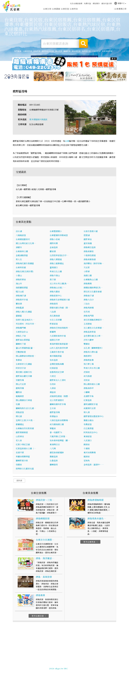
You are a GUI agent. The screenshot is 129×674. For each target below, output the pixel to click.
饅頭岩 (87, 444)
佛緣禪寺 (88, 355)
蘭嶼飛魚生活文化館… (26, 408)
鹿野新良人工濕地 (58, 380)
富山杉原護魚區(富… (25, 347)
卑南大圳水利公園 (92, 368)
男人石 (19, 259)
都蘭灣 (53, 331)
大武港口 (88, 440)
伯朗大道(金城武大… (25, 319)
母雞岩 (19, 464)
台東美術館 (21, 267)
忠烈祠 (87, 311)
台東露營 (56, 8)
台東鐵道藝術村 (23, 239)
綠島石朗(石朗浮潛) (24, 271)
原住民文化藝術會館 (93, 291)
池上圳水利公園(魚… (59, 283)
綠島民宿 (36, 51)
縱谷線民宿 (76, 51)
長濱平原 (20, 452)
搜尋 (83, 43)
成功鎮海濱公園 (57, 424)
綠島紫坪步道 (22, 299)
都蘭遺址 (20, 424)
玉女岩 (53, 408)
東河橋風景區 (56, 355)
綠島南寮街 (89, 251)
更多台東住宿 (39, 615)
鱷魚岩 (19, 392)
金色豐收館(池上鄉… (93, 335)
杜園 (18, 404)
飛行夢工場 (89, 364)
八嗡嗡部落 (21, 235)
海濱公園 (88, 275)
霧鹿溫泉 (54, 456)
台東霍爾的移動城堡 (59, 235)
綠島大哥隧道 (56, 259)
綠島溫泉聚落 (90, 331)
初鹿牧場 (20, 380)
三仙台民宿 (96, 51)
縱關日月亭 (55, 339)
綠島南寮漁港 (90, 259)
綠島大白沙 (89, 299)
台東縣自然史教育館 (25, 428)
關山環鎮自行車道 (24, 400)
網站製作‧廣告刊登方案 (102, 3)
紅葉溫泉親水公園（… (26, 448)
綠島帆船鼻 (89, 359)
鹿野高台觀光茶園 (24, 376)
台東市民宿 (27, 51)
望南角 (87, 460)
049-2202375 (62, 668)
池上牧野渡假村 (57, 400)
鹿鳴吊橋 (20, 388)
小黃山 (19, 275)
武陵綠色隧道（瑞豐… (60, 396)
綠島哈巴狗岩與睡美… (60, 327)
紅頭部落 (54, 368)
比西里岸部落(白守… (59, 255)
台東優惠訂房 (120, 8)
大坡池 (53, 376)
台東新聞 (92, 9)
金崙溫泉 (54, 247)
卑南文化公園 (56, 271)
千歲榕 (87, 448)
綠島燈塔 (54, 303)
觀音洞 (53, 251)
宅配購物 (109, 10)
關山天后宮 (21, 384)
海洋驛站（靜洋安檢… (94, 263)
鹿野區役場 (55, 412)
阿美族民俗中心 (91, 432)
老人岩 (19, 440)
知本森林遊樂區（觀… (60, 440)
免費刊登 (87, 3)
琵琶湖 (87, 235)
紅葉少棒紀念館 (23, 444)
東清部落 (88, 436)
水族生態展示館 (91, 231)
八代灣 (53, 448)
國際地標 (54, 243)
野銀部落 (54, 323)
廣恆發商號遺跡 (57, 452)
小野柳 (87, 271)
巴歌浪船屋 (21, 351)
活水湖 (19, 231)
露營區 (19, 315)
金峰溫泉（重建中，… (94, 464)
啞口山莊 (20, 291)
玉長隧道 (88, 323)
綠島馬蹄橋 (89, 307)
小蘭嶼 (87, 392)
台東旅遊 (65, 8)
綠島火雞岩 (55, 291)
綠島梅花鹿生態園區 (25, 263)
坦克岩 (87, 380)
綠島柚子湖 (89, 295)
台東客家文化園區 (24, 364)
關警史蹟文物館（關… (60, 307)
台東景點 (101, 9)
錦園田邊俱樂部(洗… (93, 287)
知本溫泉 (54, 359)
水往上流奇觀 (56, 319)
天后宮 (87, 267)
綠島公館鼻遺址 (57, 263)
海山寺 (19, 283)
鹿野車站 (88, 239)
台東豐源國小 (56, 231)
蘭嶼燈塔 (54, 464)
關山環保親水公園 (92, 384)
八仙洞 (53, 311)
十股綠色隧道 (90, 255)
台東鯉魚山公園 (91, 279)
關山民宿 (58, 51)
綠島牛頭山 (55, 275)
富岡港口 (54, 267)
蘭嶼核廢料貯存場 (58, 404)
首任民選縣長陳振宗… (94, 319)
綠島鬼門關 (89, 315)
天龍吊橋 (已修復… (58, 436)
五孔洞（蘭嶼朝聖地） (94, 347)
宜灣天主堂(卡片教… (25, 420)
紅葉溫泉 (88, 400)
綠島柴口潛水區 (91, 351)
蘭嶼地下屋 (21, 343)
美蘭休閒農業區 (23, 456)
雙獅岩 (87, 343)
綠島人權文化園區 (24, 311)
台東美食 (74, 8)
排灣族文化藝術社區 (25, 468)
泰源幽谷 (54, 416)
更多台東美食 (90, 542)
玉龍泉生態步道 (57, 351)
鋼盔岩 (53, 392)
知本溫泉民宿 (107, 51)
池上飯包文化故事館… (94, 327)
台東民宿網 (11, 6)
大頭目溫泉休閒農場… (60, 420)
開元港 (19, 416)
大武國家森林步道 (58, 335)
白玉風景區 (89, 428)
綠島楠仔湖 (21, 295)
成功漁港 (88, 376)
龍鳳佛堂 (20, 396)
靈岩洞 (19, 303)
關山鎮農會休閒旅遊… (26, 355)
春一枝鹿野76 (56, 432)
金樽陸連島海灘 (57, 364)
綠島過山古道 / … (58, 287)
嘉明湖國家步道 (91, 404)
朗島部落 (20, 412)
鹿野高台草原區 (23, 339)
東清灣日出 (55, 444)
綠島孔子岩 (21, 335)
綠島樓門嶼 (21, 327)
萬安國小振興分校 (24, 372)
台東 (67, 141)
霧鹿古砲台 (89, 420)
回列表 (19, 480)
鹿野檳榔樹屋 (22, 432)
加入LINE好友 (75, 668)
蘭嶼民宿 (66, 51)
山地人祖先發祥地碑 (59, 347)
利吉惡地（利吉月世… (26, 323)
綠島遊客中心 (56, 295)
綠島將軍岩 (21, 279)
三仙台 (87, 303)
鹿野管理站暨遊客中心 (94, 416)
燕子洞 (53, 279)
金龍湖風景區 (22, 255)
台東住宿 (47, 8)
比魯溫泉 (54, 460)
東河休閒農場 (90, 452)
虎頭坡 (87, 372)
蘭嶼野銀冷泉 (22, 460)
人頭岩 (53, 388)
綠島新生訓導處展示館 (60, 299)
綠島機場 (88, 283)
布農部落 (88, 424)
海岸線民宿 (86, 51)
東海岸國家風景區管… (60, 343)
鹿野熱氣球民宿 (48, 51)
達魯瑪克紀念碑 (57, 372)
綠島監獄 (20, 307)
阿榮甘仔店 (21, 368)
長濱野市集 (89, 396)
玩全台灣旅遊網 (76, 3)
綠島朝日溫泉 (90, 247)
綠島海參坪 (89, 388)
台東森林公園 (22, 251)
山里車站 (20, 436)
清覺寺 (19, 247)
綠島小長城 (55, 239)
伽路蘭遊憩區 (22, 287)
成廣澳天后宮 (90, 408)
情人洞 (87, 412)
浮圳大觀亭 (89, 339)
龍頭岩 (87, 456)
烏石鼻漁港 (55, 315)
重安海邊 (88, 243)
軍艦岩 (53, 428)
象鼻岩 (19, 359)
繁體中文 (120, 3)
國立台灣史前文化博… (26, 243)
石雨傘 (53, 384)
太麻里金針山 (22, 331)
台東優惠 (83, 9)
